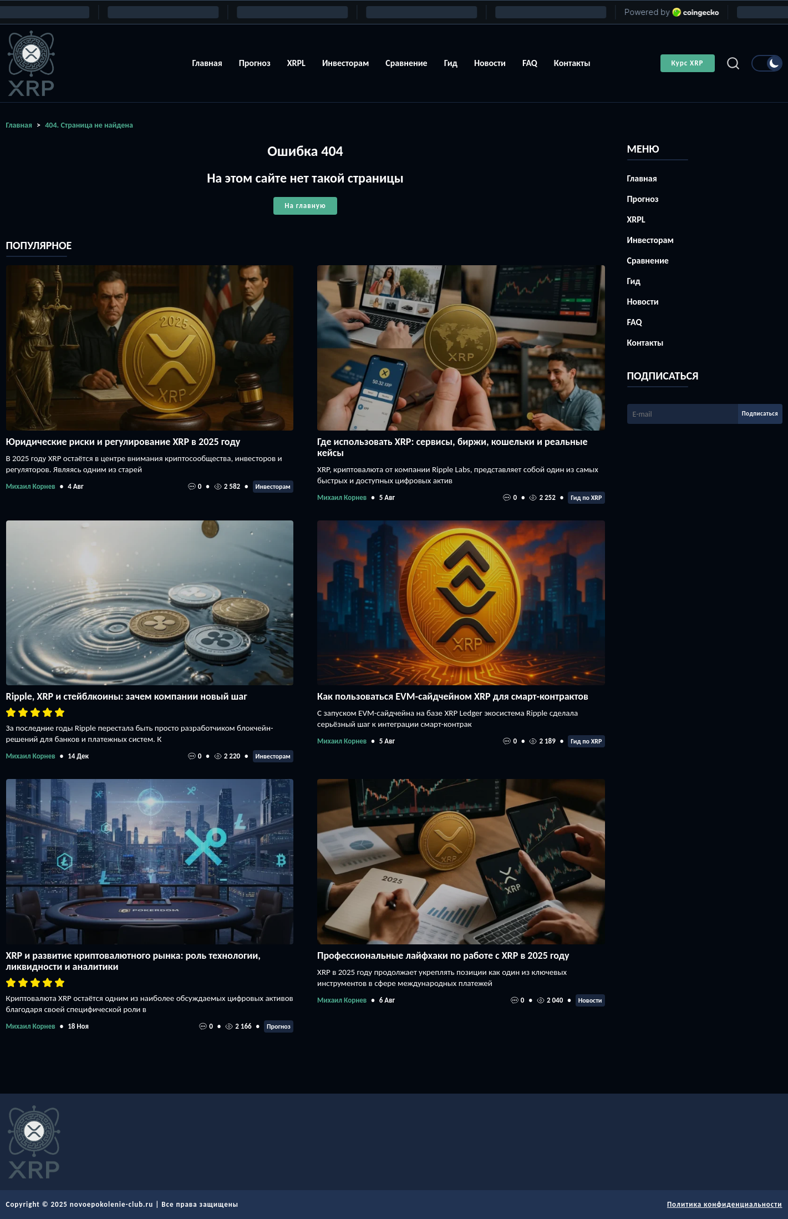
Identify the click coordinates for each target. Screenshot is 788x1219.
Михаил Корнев (30, 486)
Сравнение (406, 63)
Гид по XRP (586, 498)
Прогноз (255, 63)
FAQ (529, 63)
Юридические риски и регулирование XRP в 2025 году (123, 442)
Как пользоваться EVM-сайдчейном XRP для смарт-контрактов (452, 696)
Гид (450, 63)
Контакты (572, 63)
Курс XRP (688, 63)
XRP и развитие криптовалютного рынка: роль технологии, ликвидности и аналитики (133, 961)
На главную (305, 205)
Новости (490, 63)
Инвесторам (345, 63)
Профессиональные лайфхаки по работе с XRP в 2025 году (443, 955)
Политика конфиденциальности (724, 1204)
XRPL (296, 63)
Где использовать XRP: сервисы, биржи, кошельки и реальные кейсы (452, 447)
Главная (207, 63)
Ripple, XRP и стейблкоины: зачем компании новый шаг (126, 696)
